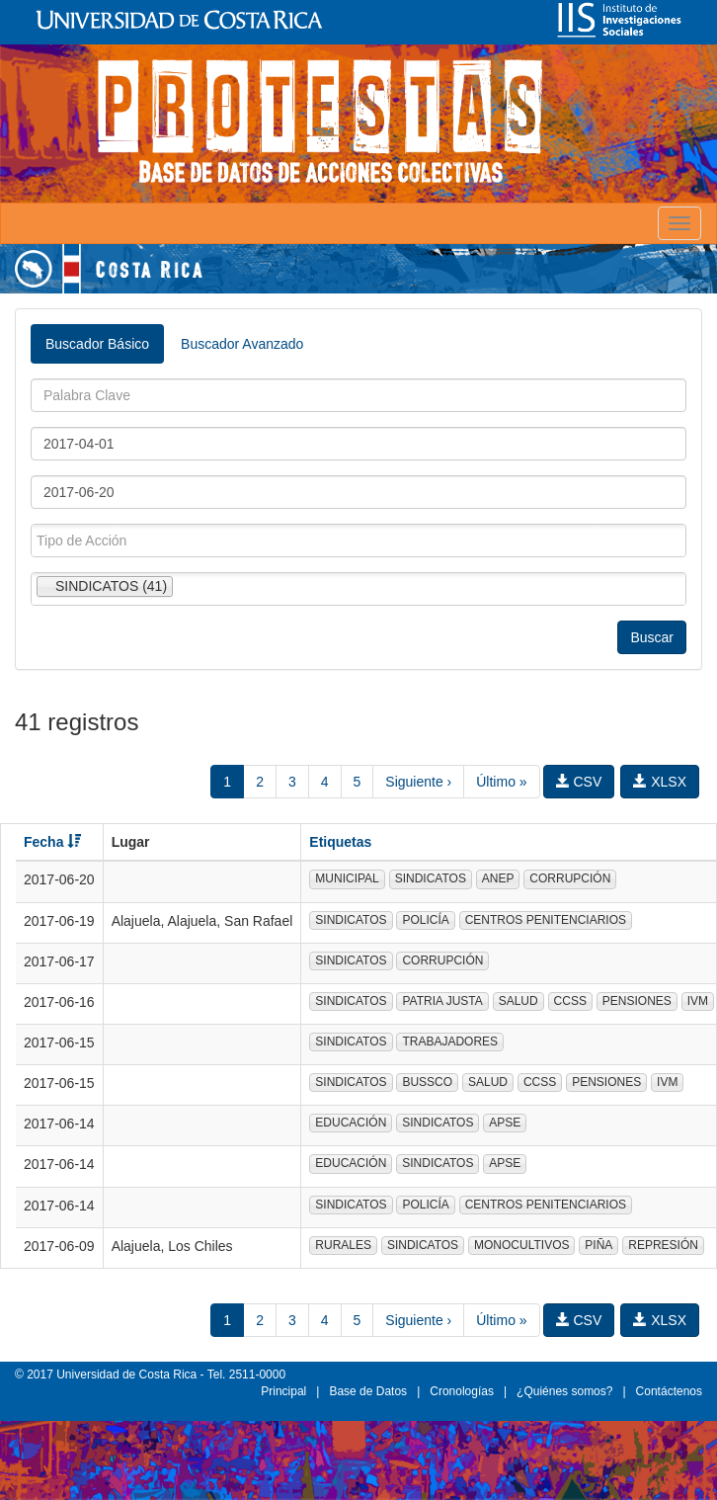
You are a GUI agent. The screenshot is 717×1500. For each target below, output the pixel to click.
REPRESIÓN (663, 1245)
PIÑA (598, 1245)
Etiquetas (340, 842)
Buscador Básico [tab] (97, 344)
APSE (504, 1122)
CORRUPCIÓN (569, 878)
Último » (501, 782)
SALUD (518, 1001)
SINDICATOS (430, 878)
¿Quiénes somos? (564, 1391)
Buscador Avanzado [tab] (242, 344)
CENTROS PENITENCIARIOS (545, 920)
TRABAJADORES (450, 1041)
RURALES (343, 1245)
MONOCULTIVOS (521, 1245)
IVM (697, 1001)
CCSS (570, 1001)
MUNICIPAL (346, 878)
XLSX (659, 782)
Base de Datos (368, 1391)
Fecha (52, 842)
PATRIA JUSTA (442, 1001)
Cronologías (462, 1391)
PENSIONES (637, 1001)
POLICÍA (425, 920)
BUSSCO (427, 1082)
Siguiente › (418, 782)
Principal (283, 1391)
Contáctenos (669, 1391)
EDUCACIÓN (350, 1122)
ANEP (498, 878)
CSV (579, 782)
